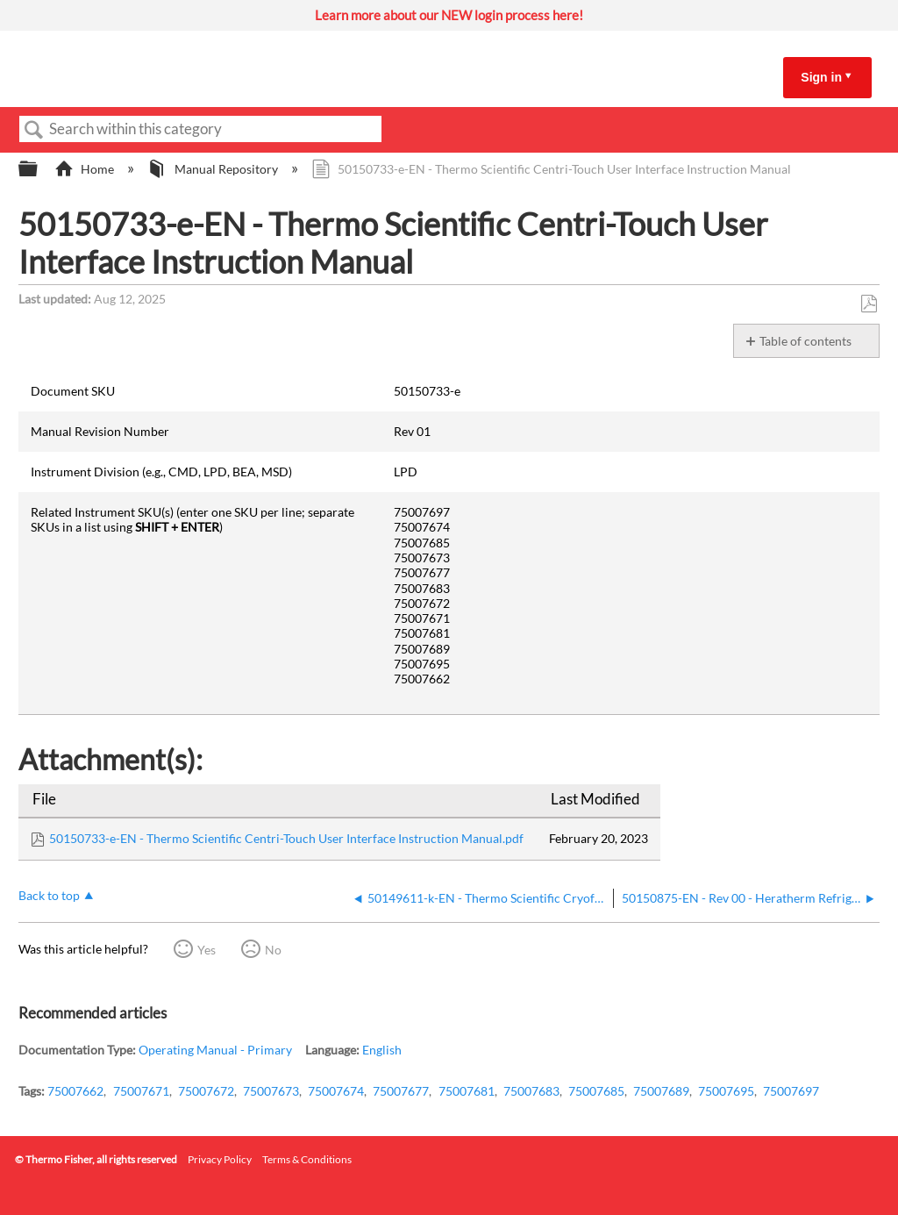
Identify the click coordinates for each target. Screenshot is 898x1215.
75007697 (791, 1090)
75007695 (726, 1090)
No (273, 949)
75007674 (336, 1090)
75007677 (401, 1090)
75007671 (141, 1090)
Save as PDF (868, 304)
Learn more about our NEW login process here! (449, 15)
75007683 (531, 1090)
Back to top (49, 895)
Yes (206, 949)
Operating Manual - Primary (215, 1049)
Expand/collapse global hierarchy (39, 169)
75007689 (661, 1090)
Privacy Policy (220, 1159)
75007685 (596, 1090)
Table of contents (805, 340)
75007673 (271, 1090)
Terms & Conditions (307, 1159)
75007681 (466, 1090)
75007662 (75, 1090)
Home (85, 168)
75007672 (206, 1090)
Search (34, 130)
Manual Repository (213, 168)
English (382, 1049)
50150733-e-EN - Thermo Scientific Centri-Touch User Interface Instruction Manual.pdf (286, 838)
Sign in (821, 77)
